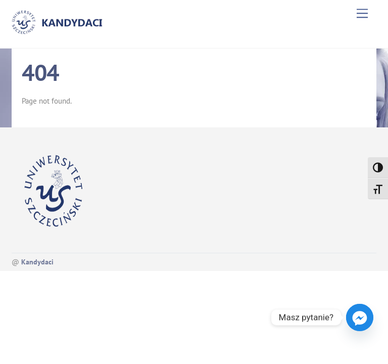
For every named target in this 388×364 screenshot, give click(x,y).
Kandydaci (37, 261)
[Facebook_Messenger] (359, 317)
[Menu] (362, 13)
